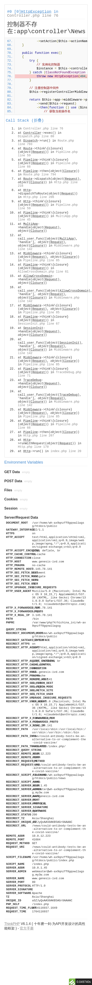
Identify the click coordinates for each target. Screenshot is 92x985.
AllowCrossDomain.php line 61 (43, 271)
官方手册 (27, 928)
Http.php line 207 (38, 435)
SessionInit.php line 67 (38, 323)
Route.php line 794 (39, 174)
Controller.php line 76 (32, 15)
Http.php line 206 (38, 197)
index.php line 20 (65, 451)
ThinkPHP (12, 924)
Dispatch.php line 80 (36, 136)
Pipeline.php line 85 (41, 260)
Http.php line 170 (33, 447)
